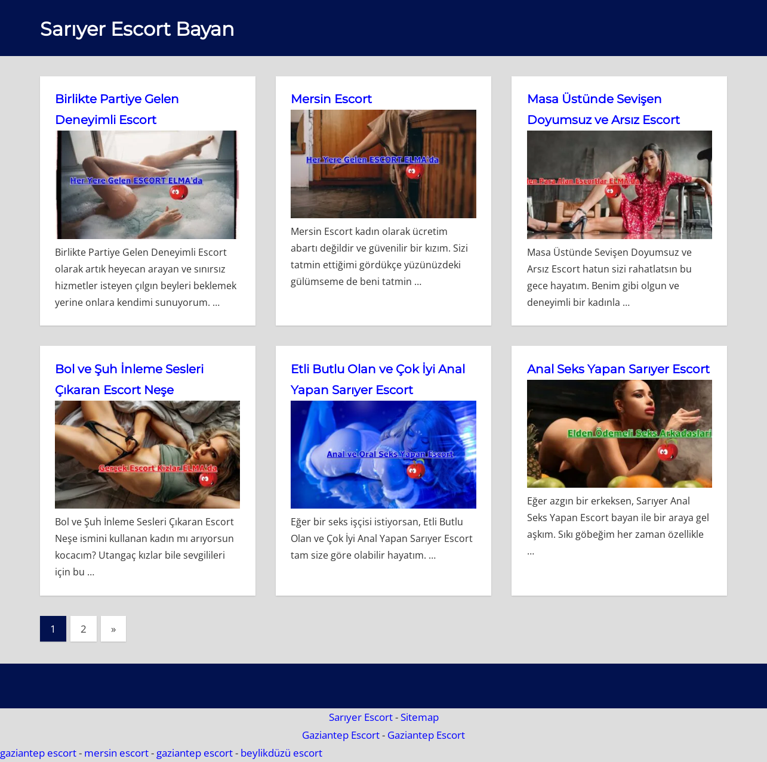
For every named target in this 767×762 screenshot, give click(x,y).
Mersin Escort (331, 99)
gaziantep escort (38, 753)
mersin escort (116, 753)
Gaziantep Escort (341, 735)
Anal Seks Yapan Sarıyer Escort (618, 369)
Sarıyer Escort (361, 717)
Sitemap (420, 717)
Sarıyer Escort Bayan (137, 29)
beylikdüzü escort (281, 753)
